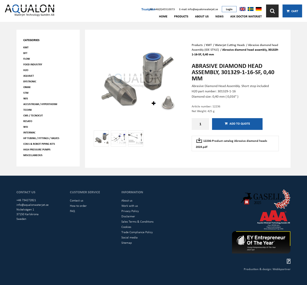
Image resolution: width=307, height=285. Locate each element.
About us (202, 16)
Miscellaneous (32, 155)
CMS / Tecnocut (33, 115)
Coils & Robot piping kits (39, 144)
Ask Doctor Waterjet (246, 16)
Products (181, 16)
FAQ (72, 211)
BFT (25, 53)
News (219, 16)
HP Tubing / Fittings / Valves (41, 138)
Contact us (76, 200)
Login (229, 9)
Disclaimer (128, 216)
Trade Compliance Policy (137, 232)
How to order (78, 205)
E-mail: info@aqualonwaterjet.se (198, 9)
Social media (129, 237)
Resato (27, 121)
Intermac (29, 132)
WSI (25, 127)
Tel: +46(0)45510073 (162, 9)
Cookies (126, 227)
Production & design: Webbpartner (267, 269)
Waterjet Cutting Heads (230, 45)
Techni (27, 109)
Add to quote (237, 123)
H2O (25, 70)
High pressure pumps (37, 149)
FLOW (26, 58)
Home (163, 16)
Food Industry (32, 64)
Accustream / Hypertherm (40, 104)
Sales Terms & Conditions (137, 221)
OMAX (27, 87)
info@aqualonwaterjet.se (32, 204)
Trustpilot (148, 9)
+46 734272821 (26, 200)
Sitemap (126, 242)
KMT (26, 47)
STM (25, 92)
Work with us (129, 205)
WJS (25, 98)
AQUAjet (28, 75)
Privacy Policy (130, 211)
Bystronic (29, 81)
